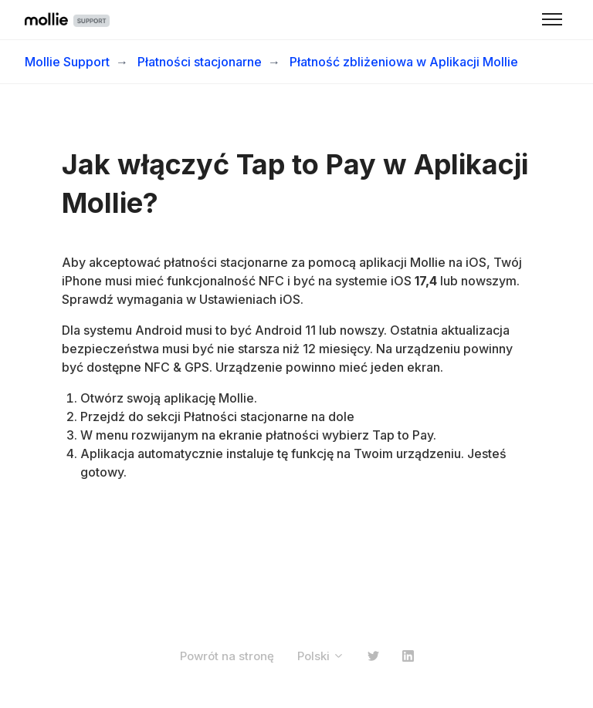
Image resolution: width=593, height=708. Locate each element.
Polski (320, 656)
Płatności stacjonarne (199, 61)
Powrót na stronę (227, 656)
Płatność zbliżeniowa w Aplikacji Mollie (404, 61)
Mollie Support (67, 61)
